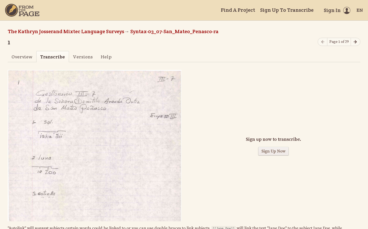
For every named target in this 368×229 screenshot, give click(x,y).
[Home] (22, 10)
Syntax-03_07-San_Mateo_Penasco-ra (174, 31)
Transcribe (52, 57)
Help (106, 57)
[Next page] (355, 42)
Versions (83, 57)
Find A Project (238, 10)
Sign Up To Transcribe (287, 10)
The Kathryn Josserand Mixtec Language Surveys (66, 31)
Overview (22, 57)
